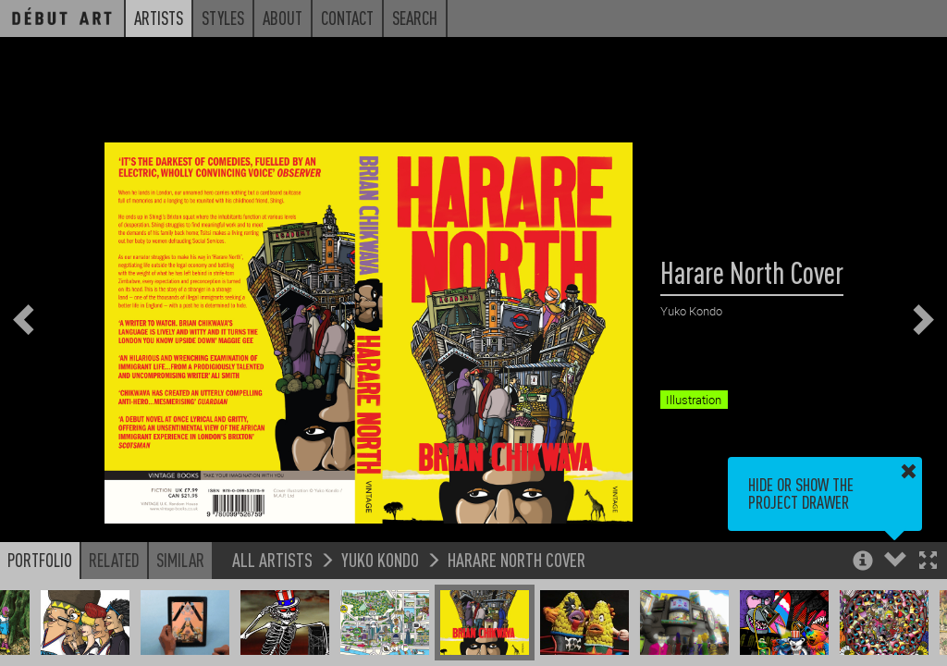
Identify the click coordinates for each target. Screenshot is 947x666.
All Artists (272, 559)
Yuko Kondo (380, 559)
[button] (928, 562)
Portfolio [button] (39, 560)
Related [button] (114, 560)
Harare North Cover (516, 559)
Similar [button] (180, 560)
